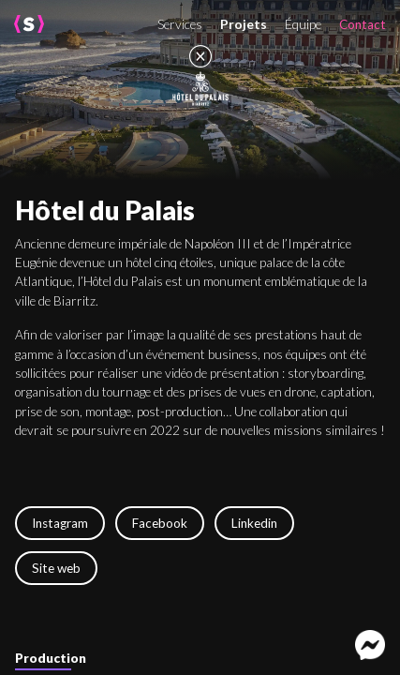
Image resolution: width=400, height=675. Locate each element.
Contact (362, 24)
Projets (243, 24)
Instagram (60, 523)
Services (179, 24)
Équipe (303, 24)
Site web (56, 568)
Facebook (159, 523)
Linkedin (254, 523)
